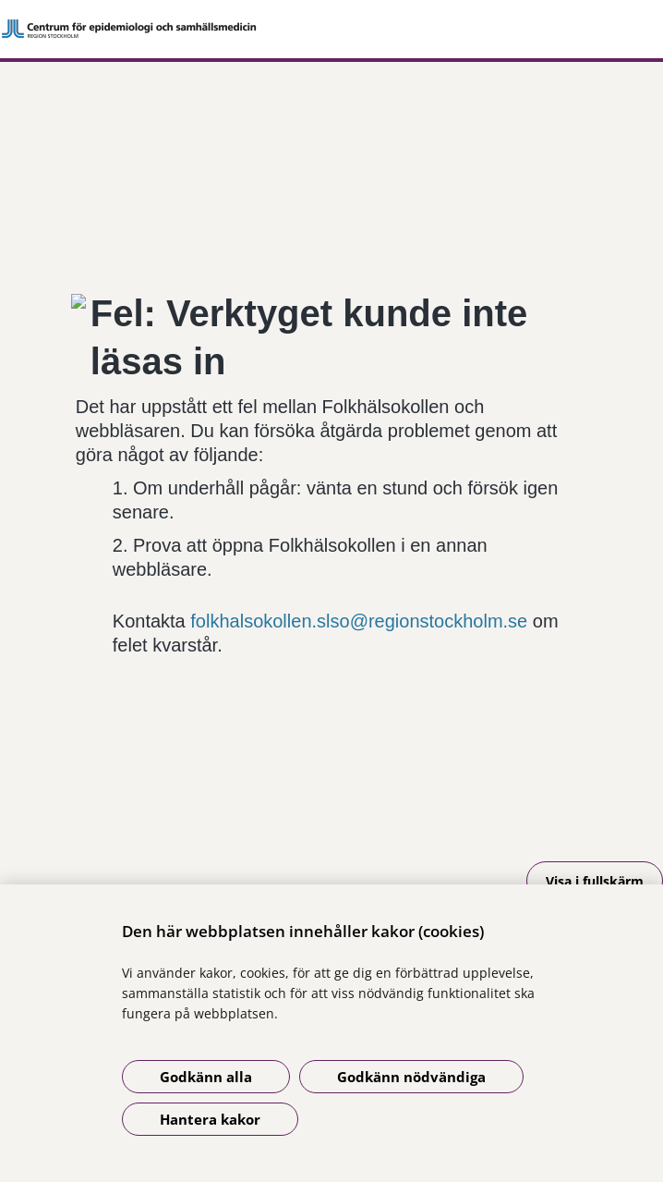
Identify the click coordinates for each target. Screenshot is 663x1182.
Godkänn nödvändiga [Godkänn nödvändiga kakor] (411, 1076)
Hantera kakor (210, 1119)
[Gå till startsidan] (331, 29)
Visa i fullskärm (595, 881)
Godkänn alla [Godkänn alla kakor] (206, 1076)
